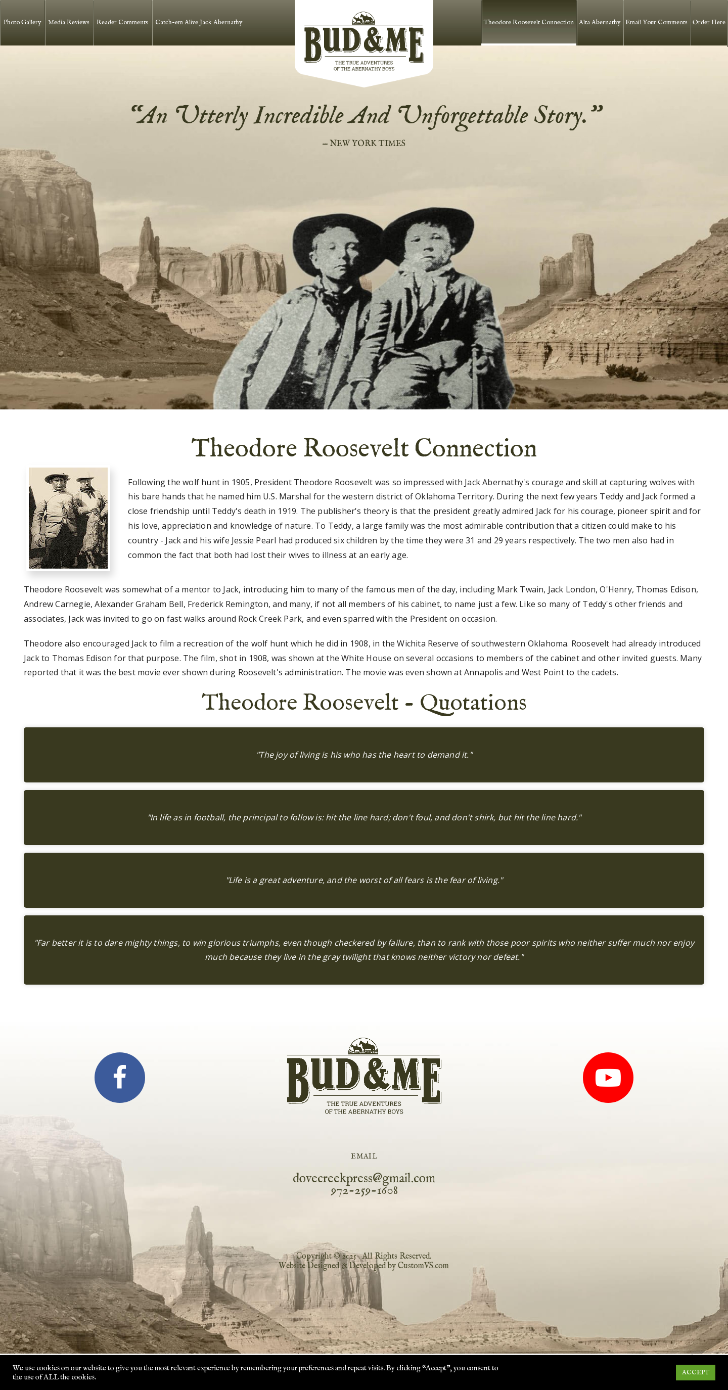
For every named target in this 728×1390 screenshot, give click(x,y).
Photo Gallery (22, 22)
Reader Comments (122, 22)
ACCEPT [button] (695, 1372)
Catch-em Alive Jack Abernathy (198, 22)
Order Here (709, 22)
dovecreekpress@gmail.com (364, 1179)
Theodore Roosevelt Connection (529, 22)
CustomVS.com (423, 1266)
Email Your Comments (656, 22)
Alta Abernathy (599, 22)
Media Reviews (68, 22)
